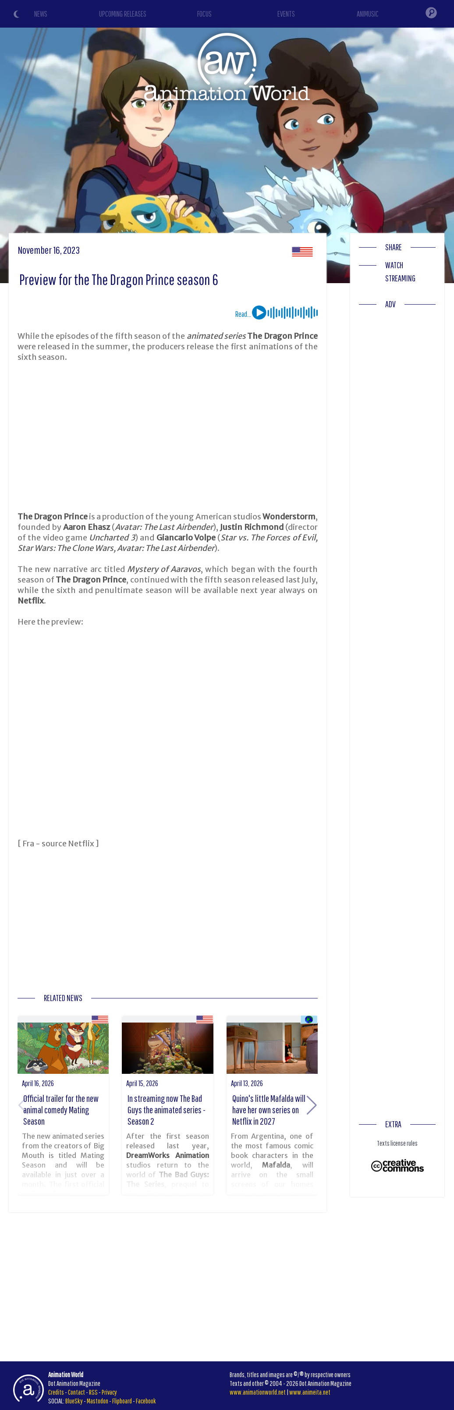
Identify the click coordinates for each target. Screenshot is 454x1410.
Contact (76, 1392)
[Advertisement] (168, 437)
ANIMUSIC (368, 13)
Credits (56, 1392)
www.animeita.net (309, 1392)
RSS (93, 1392)
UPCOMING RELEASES (122, 13)
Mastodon (97, 1401)
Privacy (109, 1392)
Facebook (146, 1401)
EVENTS (286, 13)
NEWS (40, 13)
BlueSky (74, 1401)
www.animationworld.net (258, 1392)
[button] (312, 1105)
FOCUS (204, 13)
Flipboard (122, 1401)
